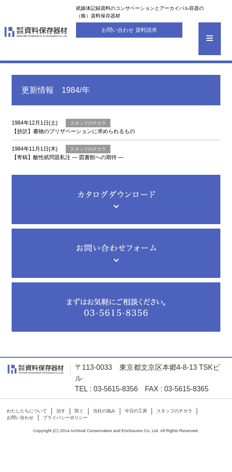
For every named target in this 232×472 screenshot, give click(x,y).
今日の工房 (136, 410)
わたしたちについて (27, 410)
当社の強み (104, 410)
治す (60, 410)
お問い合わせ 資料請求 (128, 30)
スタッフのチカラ (174, 410)
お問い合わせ (20, 417)
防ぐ (79, 410)
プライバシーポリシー (65, 417)
